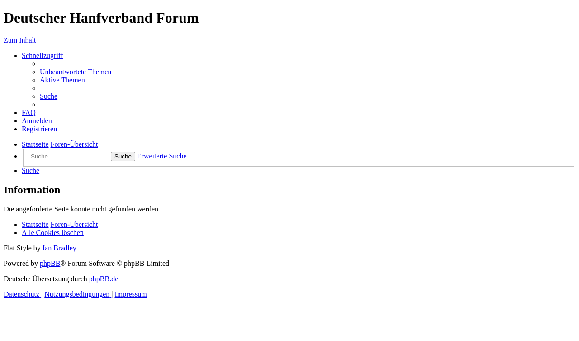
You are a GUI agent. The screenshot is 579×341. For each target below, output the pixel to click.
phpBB (50, 263)
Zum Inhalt (20, 40)
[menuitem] (75, 72)
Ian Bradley (59, 248)
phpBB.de (103, 279)
